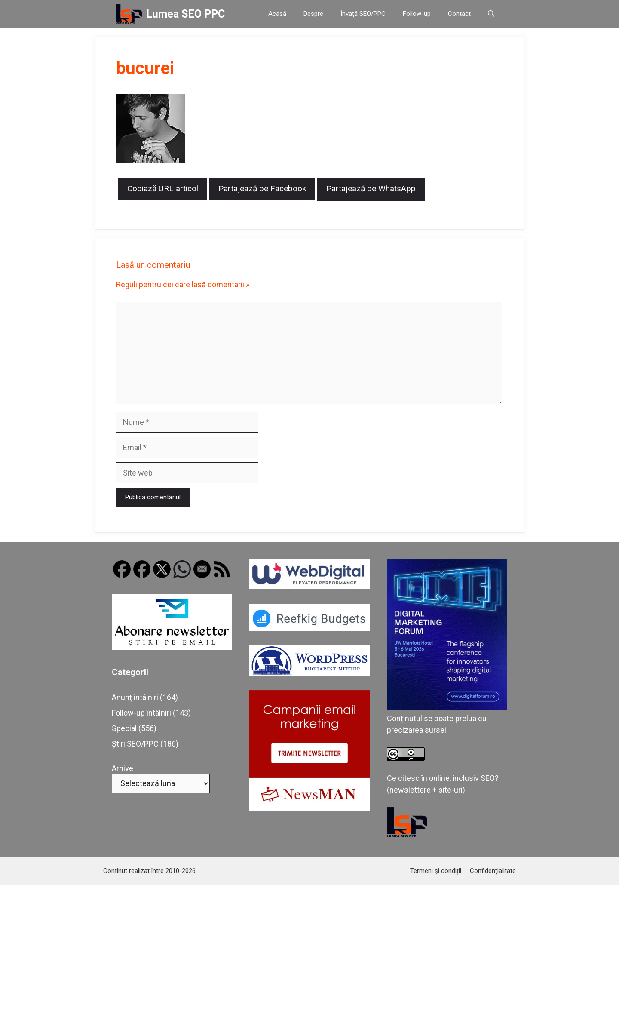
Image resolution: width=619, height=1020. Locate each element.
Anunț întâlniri (135, 697)
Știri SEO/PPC (135, 743)
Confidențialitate (493, 871)
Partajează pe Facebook (262, 189)
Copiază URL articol (162, 189)
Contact (459, 14)
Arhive (122, 768)
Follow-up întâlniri (141, 712)
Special (124, 728)
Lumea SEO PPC (185, 14)
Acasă (277, 14)
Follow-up (417, 14)
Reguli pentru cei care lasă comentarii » (182, 284)
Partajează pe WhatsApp (371, 189)
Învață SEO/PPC (363, 14)
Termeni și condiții (435, 871)
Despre (313, 14)
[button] (491, 14)
